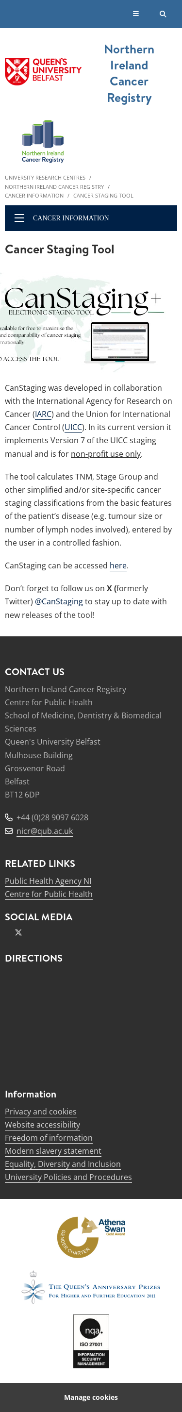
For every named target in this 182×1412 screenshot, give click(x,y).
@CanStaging (59, 601)
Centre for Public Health (49, 894)
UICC (73, 427)
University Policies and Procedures (68, 1177)
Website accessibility (42, 1124)
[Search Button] (163, 14)
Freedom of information (49, 1137)
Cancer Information (34, 195)
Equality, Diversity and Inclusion (63, 1164)
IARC (43, 414)
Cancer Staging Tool (103, 195)
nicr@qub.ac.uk (45, 831)
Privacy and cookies (41, 1111)
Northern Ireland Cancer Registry (54, 186)
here (118, 565)
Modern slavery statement (53, 1151)
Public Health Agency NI (48, 881)
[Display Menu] (136, 14)
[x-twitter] (18, 932)
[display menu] (19, 218)
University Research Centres (45, 177)
